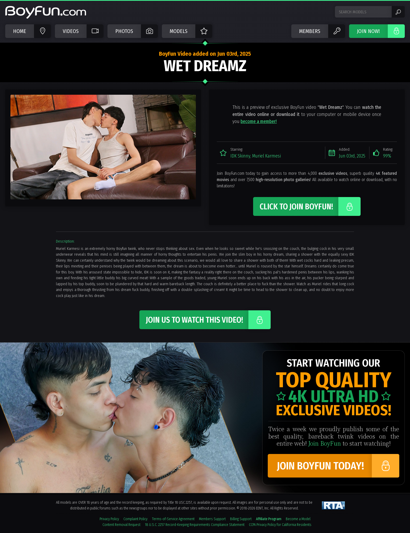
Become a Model (298, 519)
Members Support (212, 519)
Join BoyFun (324, 443)
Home (19, 31)
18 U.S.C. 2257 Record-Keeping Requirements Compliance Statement (194, 525)
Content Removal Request (121, 525)
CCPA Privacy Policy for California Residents (280, 525)
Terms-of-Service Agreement (173, 519)
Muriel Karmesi (266, 156)
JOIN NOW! (368, 31)
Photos (124, 31)
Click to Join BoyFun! (296, 206)
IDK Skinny (240, 156)
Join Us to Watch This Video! (194, 320)
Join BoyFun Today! (320, 466)
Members (309, 31)
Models (178, 31)
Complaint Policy (135, 519)
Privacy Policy (109, 519)
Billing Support (241, 519)
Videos (71, 31)
